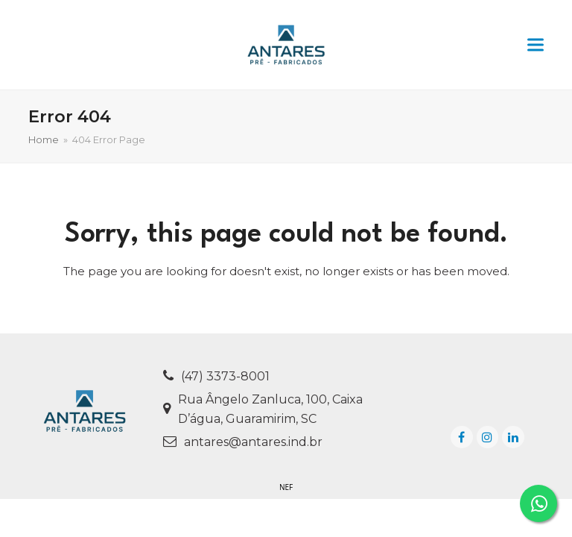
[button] (535, 45)
